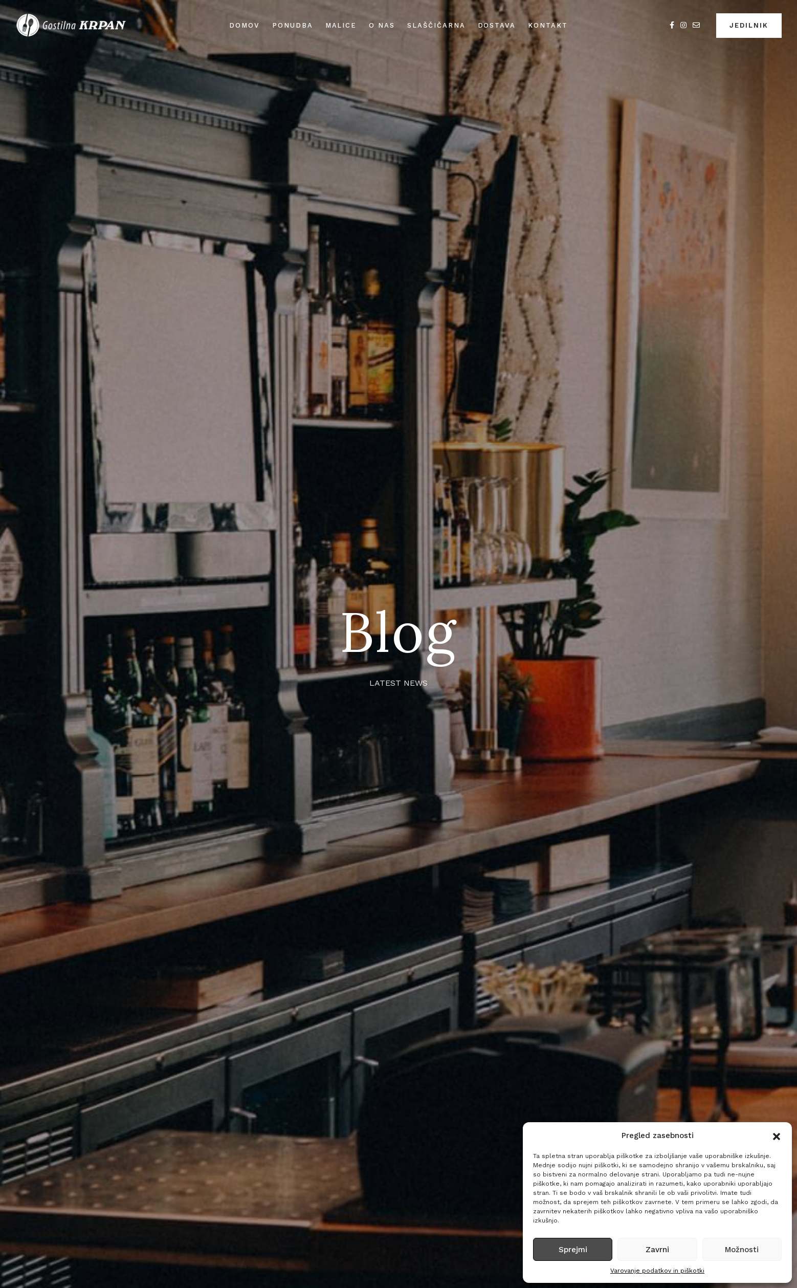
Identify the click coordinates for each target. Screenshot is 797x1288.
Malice (341, 25)
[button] (776, 1135)
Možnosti (742, 1249)
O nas (382, 25)
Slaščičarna (436, 25)
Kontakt (548, 25)
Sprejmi (573, 1249)
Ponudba (292, 25)
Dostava (497, 25)
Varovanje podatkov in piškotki (657, 1270)
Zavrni (657, 1249)
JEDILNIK (748, 25)
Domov (244, 25)
